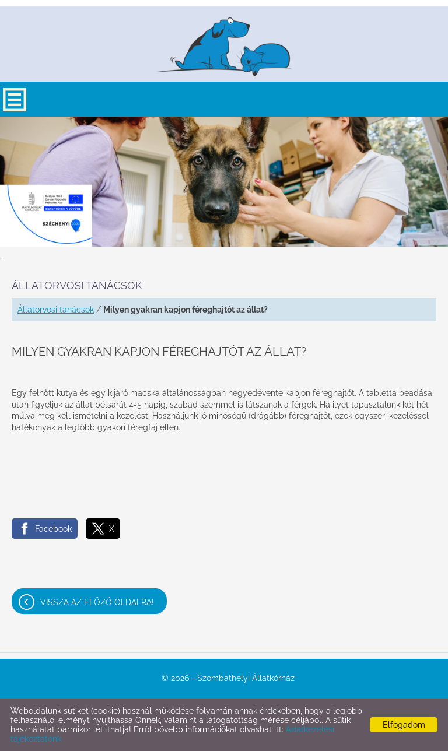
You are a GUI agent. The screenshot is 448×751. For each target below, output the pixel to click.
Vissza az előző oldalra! (97, 602)
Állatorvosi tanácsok (56, 309)
